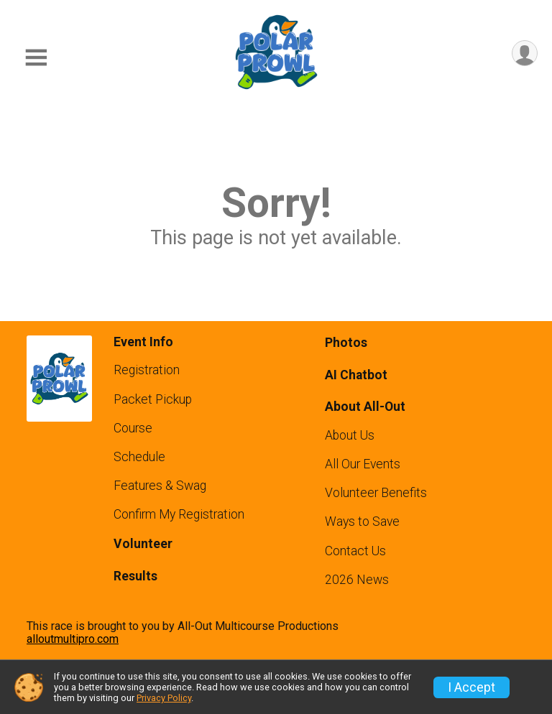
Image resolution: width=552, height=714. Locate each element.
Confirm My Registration (179, 514)
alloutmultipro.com (73, 639)
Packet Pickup (153, 399)
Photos (346, 342)
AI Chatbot (356, 375)
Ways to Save (362, 521)
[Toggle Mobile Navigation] (36, 58)
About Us (349, 435)
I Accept (471, 687)
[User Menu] (524, 53)
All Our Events (362, 464)
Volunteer (143, 544)
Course (133, 428)
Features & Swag (160, 485)
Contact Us (355, 551)
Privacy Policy (164, 697)
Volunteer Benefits (376, 493)
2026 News (357, 579)
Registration (147, 370)
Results (135, 576)
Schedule (139, 457)
